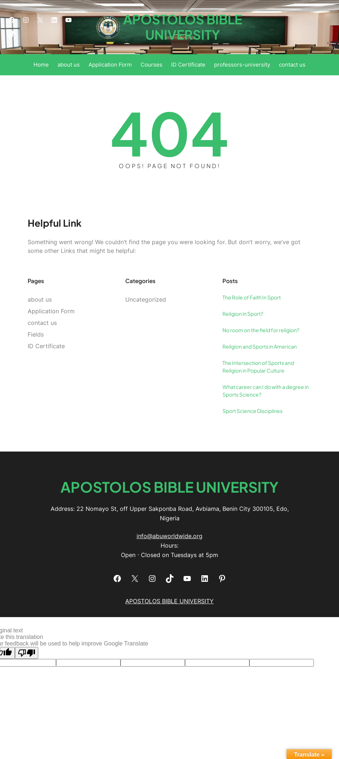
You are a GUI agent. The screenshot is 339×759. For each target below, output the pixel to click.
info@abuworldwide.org (169, 536)
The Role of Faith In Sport (251, 297)
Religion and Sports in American (259, 346)
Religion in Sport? (242, 313)
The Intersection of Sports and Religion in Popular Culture (258, 366)
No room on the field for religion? (260, 330)
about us (40, 299)
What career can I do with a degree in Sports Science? (265, 391)
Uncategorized (145, 299)
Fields (36, 334)
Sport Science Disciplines (252, 411)
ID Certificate (46, 346)
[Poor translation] (26, 653)
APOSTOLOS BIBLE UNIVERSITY (182, 27)
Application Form (51, 311)
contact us (42, 322)
